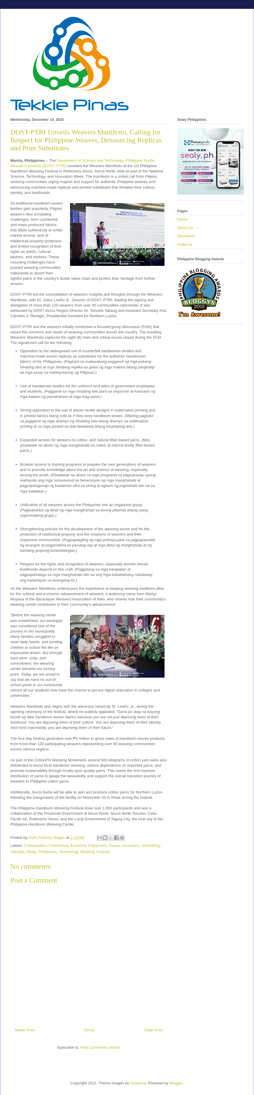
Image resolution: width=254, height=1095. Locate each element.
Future (114, 845)
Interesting (151, 845)
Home (89, 1030)
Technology (68, 851)
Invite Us (184, 244)
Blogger (176, 1083)
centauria (138, 1083)
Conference (58, 845)
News (31, 851)
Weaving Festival (95, 851)
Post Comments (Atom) (100, 1047)
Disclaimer (186, 236)
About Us (185, 227)
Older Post (153, 1030)
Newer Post (25, 1030)
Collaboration (35, 845)
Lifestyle (17, 851)
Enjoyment (97, 845)
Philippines (47, 851)
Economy (78, 845)
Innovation (131, 845)
